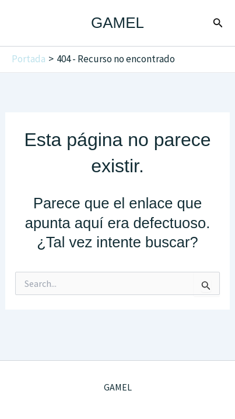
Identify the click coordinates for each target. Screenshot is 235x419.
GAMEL (117, 22)
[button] (218, 23)
